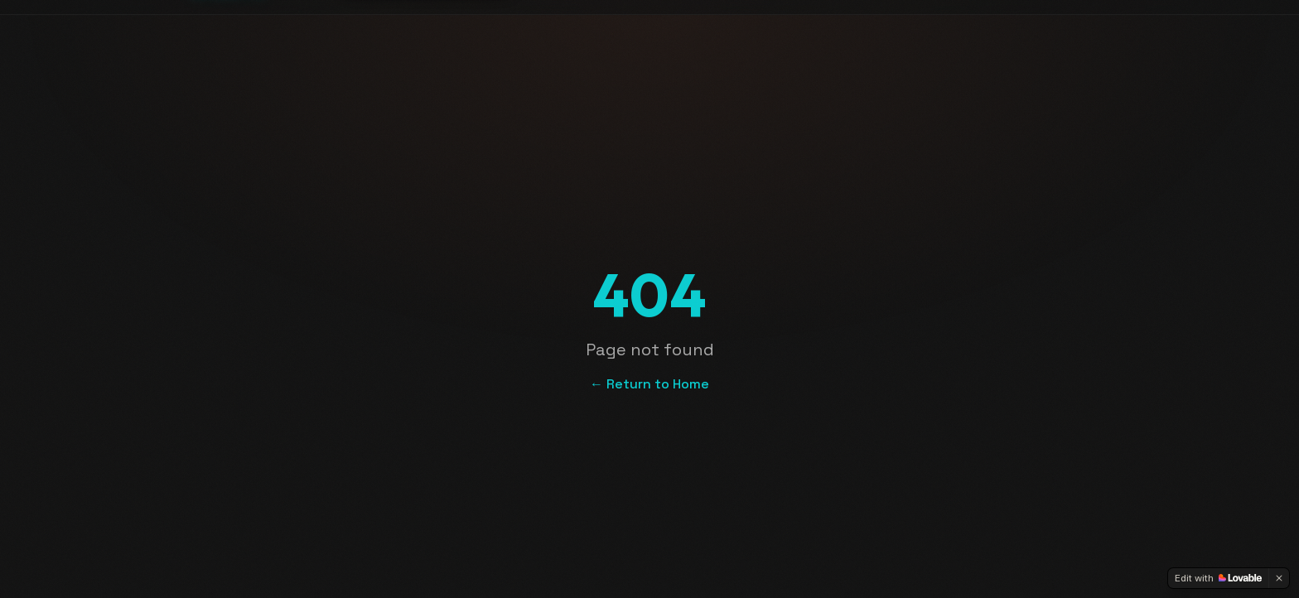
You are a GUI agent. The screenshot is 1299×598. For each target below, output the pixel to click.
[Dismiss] (1279, 578)
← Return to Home (649, 384)
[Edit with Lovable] (1218, 578)
